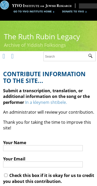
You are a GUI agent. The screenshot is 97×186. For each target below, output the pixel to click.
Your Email (14, 159)
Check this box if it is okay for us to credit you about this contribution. (48, 178)
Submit (92, 56)
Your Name (14, 142)
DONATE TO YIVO (73, 11)
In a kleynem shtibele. (46, 102)
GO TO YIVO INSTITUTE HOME (32, 11)
